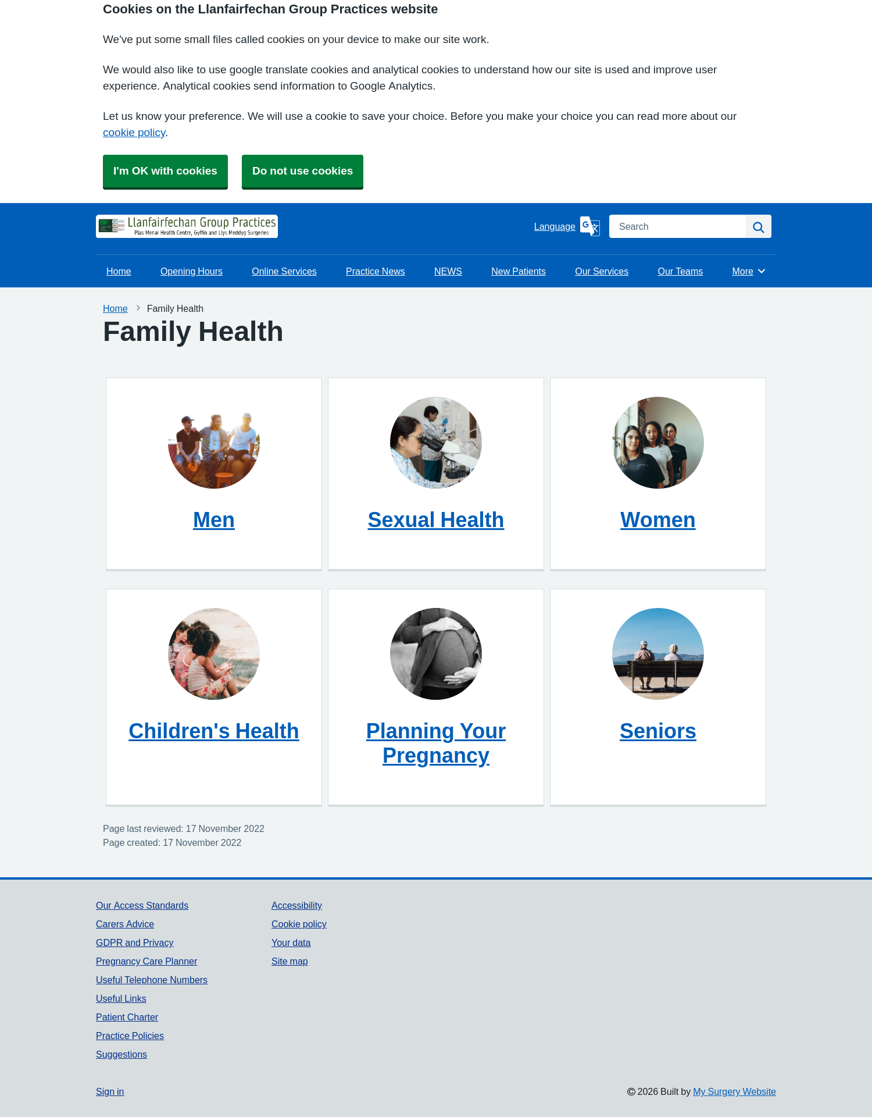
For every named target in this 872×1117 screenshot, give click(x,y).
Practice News (375, 271)
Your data (290, 942)
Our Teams (680, 271)
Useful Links (121, 998)
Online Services (284, 271)
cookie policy (134, 132)
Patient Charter (127, 1017)
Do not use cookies (302, 170)
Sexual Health (435, 519)
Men (214, 519)
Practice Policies (130, 1035)
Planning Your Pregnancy (436, 743)
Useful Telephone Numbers (152, 979)
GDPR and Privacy (134, 942)
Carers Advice (125, 924)
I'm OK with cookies (165, 170)
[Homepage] (125, 226)
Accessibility (296, 905)
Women (657, 519)
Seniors (658, 730)
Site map (289, 961)
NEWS (448, 271)
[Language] (567, 226)
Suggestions (121, 1054)
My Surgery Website (734, 1091)
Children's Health (213, 730)
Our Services (601, 271)
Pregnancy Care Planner (146, 961)
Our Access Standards (142, 905)
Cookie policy (299, 924)
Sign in (110, 1091)
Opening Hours (191, 271)
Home (118, 271)
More (749, 271)
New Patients (518, 271)
